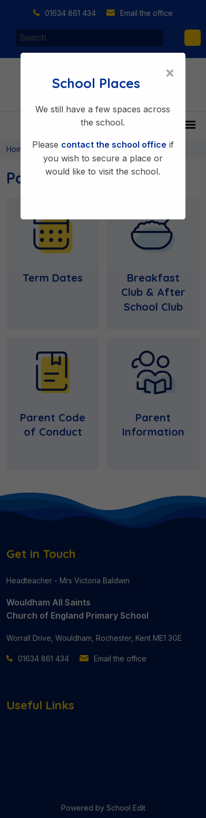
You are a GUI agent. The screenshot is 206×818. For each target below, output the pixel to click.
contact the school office (113, 144)
